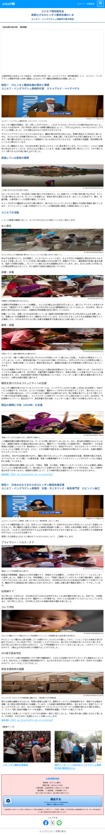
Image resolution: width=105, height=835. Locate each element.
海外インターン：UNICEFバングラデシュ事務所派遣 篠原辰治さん (77, 766)
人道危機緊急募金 (52, 778)
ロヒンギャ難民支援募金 (15, 764)
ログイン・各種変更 (86, 3)
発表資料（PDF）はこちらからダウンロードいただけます (27, 474)
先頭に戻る (60, 830)
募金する (55, 801)
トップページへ (47, 830)
